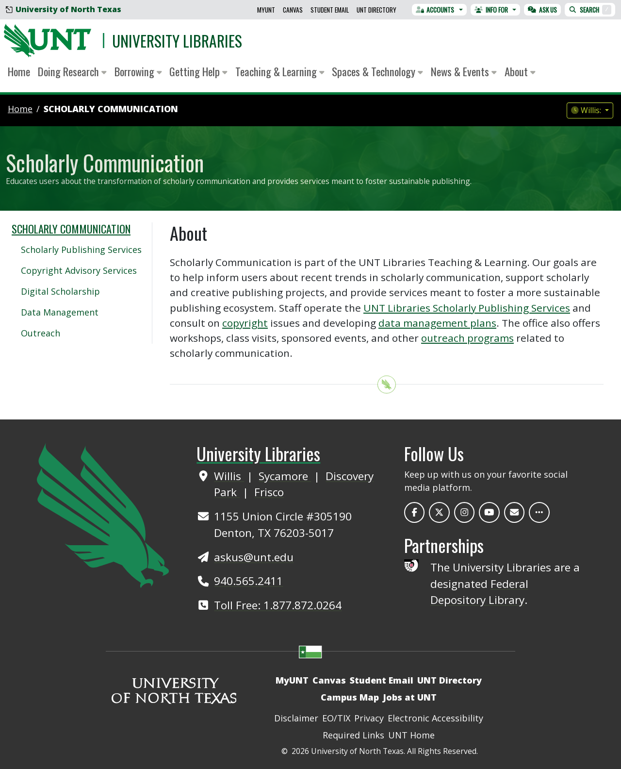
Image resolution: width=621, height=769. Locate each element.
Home (19, 71)
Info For (491, 10)
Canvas (293, 10)
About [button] (520, 71)
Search (590, 10)
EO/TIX (336, 718)
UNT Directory (376, 10)
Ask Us (542, 10)
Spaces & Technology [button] (377, 71)
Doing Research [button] (72, 71)
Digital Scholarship (60, 291)
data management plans (437, 323)
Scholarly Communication (111, 109)
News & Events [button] (464, 71)
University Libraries (177, 40)
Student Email (329, 10)
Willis (229, 476)
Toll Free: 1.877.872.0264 (278, 605)
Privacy (369, 718)
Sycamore (285, 476)
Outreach (40, 333)
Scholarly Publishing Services (81, 249)
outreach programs (467, 338)
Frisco (269, 492)
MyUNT (266, 10)
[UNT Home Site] (103, 514)
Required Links (353, 735)
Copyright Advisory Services (79, 270)
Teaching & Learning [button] (280, 71)
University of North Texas (63, 9)
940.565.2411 (248, 580)
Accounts (435, 10)
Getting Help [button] (198, 71)
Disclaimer (296, 718)
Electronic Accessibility (435, 718)
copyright (245, 323)
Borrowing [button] (138, 71)
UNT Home (411, 735)
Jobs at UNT (410, 697)
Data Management (59, 312)
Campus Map (350, 697)
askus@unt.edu (254, 557)
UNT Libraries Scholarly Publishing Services (466, 308)
